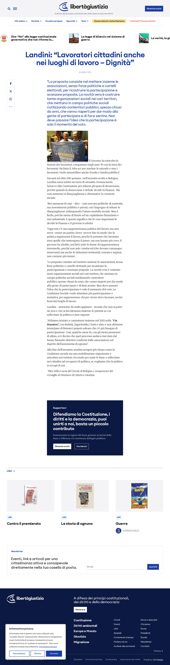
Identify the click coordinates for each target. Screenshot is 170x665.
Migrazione (81, 642)
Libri (11, 471)
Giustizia (80, 636)
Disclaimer (78, 659)
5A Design (153, 660)
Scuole (144, 637)
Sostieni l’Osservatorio (142, 21)
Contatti (145, 646)
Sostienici (82, 446)
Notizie (35, 21)
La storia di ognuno (77, 523)
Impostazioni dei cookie (130, 659)
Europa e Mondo (85, 631)
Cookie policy (111, 659)
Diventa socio (154, 9)
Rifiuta (37, 654)
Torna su (158, 651)
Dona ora (80, 610)
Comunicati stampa (123, 637)
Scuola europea (53, 21)
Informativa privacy (94, 659)
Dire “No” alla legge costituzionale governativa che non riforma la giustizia (35, 39)
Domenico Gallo (127, 531)
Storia (143, 629)
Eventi (117, 624)
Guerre (122, 523)
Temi (83, 21)
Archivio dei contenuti (124, 646)
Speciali (70, 21)
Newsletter (146, 642)
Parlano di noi (120, 642)
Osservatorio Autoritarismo (109, 21)
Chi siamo (20, 21)
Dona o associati (149, 620)
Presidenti (145, 633)
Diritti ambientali (85, 625)
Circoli (117, 620)
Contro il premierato (24, 523)
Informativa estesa (48, 647)
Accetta (54, 654)
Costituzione (83, 620)
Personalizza (19, 654)
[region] (35, 642)
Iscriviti (153, 567)
